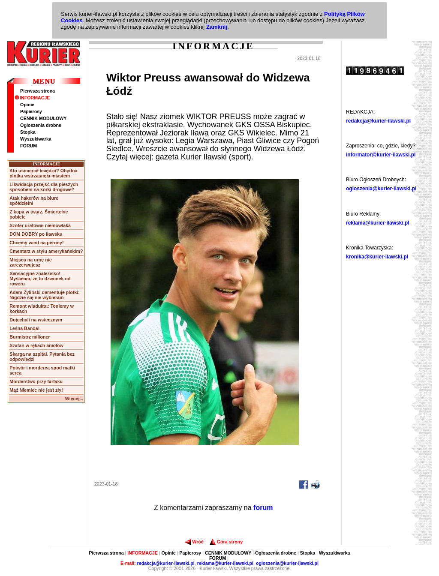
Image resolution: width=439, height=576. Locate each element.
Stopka (28, 132)
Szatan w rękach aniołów (36, 345)
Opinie (27, 104)
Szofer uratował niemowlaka (40, 225)
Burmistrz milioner (29, 336)
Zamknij (216, 27)
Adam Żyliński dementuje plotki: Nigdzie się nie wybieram (44, 295)
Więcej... (74, 398)
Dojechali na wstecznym (35, 319)
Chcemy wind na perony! (36, 242)
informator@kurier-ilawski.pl (380, 155)
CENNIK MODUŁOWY (43, 118)
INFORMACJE (32, 97)
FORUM (28, 145)
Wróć (194, 541)
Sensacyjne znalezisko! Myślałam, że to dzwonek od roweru (39, 278)
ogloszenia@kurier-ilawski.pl (381, 189)
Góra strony (226, 541)
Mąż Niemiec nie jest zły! (36, 390)
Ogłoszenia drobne (40, 125)
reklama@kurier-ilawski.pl (377, 223)
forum (263, 507)
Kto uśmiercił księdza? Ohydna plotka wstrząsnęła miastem (43, 173)
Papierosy (31, 111)
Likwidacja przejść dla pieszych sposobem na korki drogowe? (43, 187)
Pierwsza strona (37, 90)
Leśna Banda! (24, 328)
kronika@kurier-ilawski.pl (377, 257)
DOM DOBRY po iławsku (35, 234)
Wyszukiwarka (35, 138)
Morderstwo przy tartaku (36, 381)
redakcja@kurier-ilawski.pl (378, 121)
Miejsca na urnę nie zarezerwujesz (30, 262)
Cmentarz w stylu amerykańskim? (46, 251)
